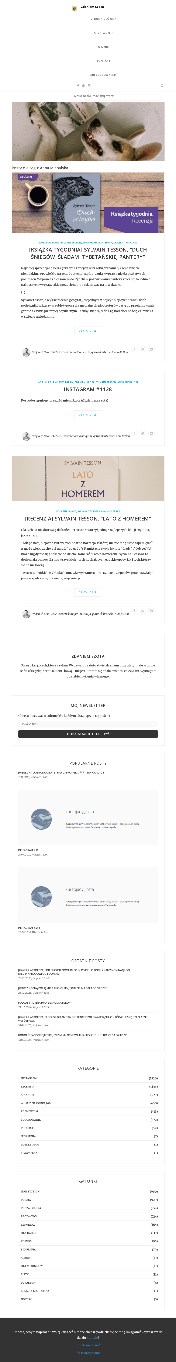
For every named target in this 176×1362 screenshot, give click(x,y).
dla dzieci (28, 1233)
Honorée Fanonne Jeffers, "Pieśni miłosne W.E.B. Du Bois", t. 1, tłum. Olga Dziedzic (72, 1035)
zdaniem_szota (85, 382)
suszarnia (28, 1136)
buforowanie (31, 1119)
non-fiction (121, 352)
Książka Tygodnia (125, 243)
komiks (26, 1241)
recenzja (84, 352)
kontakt (92, 1337)
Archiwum (103, 33)
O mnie (103, 47)
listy (24, 1274)
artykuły (27, 1094)
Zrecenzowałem (103, 75)
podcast (27, 1128)
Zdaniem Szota (92, 7)
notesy (26, 1299)
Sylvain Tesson (71, 243)
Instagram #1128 (88, 389)
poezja (26, 1199)
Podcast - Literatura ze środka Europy (45, 1002)
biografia (28, 1249)
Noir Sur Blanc (49, 243)
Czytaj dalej (88, 330)
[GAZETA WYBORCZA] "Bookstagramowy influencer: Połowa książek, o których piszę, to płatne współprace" (82, 1019)
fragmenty (29, 1152)
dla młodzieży (32, 1266)
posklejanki (30, 1144)
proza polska (31, 1208)
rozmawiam (29, 1111)
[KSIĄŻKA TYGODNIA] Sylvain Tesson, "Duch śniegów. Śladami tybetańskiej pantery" (88, 253)
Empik (108, 243)
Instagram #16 (28, 850)
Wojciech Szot (41, 352)
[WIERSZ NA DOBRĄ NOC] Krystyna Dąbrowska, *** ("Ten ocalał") (61, 772)
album (26, 1257)
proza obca (29, 1216)
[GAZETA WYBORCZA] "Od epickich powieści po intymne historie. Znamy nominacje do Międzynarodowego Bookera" (74, 972)
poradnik (28, 1282)
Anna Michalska (93, 243)
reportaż (28, 1224)
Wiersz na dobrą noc (36, 1103)
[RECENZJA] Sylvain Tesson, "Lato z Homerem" (88, 518)
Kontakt (103, 61)
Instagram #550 (29, 928)
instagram (66, 382)
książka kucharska (35, 1291)
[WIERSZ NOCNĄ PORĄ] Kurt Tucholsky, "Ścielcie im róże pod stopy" (62, 988)
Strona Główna (103, 19)
